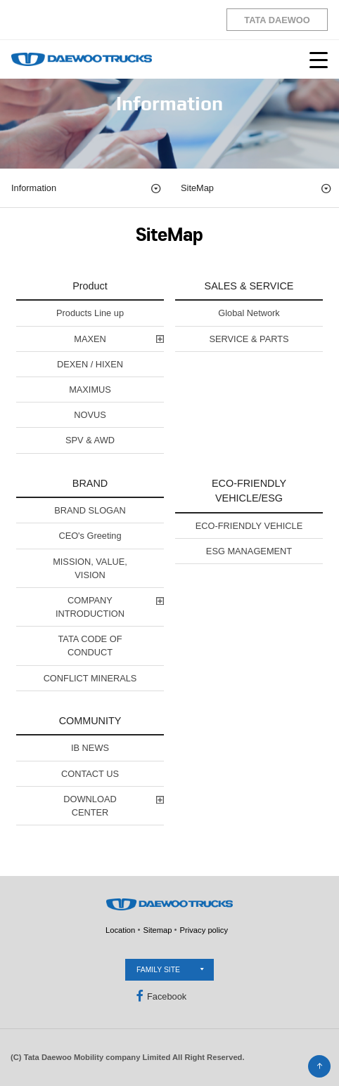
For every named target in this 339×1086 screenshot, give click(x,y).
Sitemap (157, 930)
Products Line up (90, 313)
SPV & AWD (90, 440)
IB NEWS (90, 747)
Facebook (159, 996)
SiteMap (256, 188)
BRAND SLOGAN (90, 510)
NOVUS (90, 415)
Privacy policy (204, 930)
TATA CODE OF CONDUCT (90, 646)
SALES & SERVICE (249, 286)
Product (90, 286)
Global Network (248, 313)
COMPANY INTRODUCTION (90, 607)
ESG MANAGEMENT (249, 551)
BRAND (90, 483)
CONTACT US (90, 773)
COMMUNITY (90, 720)
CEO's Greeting (89, 535)
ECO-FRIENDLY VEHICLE (249, 526)
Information (86, 188)
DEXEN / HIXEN (90, 364)
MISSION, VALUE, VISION (90, 568)
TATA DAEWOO (276, 20)
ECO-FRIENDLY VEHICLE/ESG (249, 491)
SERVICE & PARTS (248, 339)
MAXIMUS (90, 389)
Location (120, 930)
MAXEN (90, 339)
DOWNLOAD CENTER (89, 806)
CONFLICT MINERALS (90, 678)
